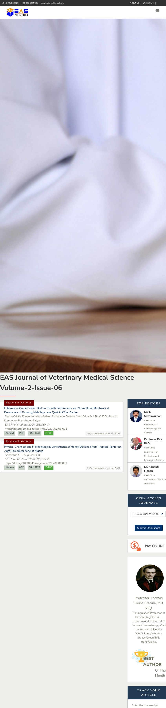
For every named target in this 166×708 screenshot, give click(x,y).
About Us (134, 2)
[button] (157, 10)
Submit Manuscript (148, 528)
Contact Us (148, 2)
